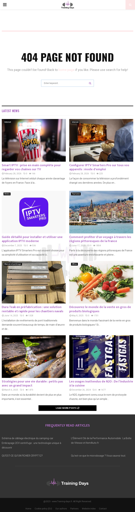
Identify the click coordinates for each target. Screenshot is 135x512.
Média (7, 194)
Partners (74, 508)
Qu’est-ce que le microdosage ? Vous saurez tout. (98, 455)
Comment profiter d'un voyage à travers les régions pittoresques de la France (100, 239)
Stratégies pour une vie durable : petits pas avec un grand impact (32, 383)
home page (66, 70)
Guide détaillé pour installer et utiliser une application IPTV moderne (32, 239)
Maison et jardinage (12, 264)
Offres (74, 264)
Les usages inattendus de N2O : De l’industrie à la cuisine (101, 383)
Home (28, 508)
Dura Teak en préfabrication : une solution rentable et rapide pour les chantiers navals (32, 309)
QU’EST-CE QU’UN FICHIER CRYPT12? (22, 455)
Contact (103, 508)
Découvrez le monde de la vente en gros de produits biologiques (100, 309)
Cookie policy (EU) (43, 508)
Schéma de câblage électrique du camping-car (27, 438)
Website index (89, 508)
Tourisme (76, 194)
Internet (7, 122)
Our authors (61, 508)
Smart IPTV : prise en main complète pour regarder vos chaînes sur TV (31, 167)
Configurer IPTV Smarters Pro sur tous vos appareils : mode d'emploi (99, 167)
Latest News (10, 110)
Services (75, 338)
